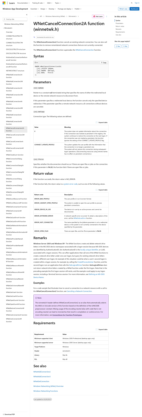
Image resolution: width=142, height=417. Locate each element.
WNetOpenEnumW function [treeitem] (15, 304)
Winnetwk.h (72, 16)
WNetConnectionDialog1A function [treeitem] (14, 166)
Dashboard (134, 9)
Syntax (118, 20)
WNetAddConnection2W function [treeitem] (14, 82)
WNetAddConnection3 (42, 376)
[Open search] (132, 3)
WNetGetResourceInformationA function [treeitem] (16, 253)
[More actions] (107, 16)
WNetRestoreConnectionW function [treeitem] (15, 309)
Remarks (118, 29)
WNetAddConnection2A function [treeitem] (14, 76)
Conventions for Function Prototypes (67, 315)
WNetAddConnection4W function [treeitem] (14, 109)
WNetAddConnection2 (42, 371)
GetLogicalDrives (75, 265)
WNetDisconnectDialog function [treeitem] (14, 180)
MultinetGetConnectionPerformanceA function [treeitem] (16, 58)
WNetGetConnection (41, 381)
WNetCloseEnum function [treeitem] (14, 155)
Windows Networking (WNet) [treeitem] (14, 24)
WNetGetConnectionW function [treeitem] (14, 212)
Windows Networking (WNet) (55, 16)
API (41, 16)
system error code (70, 184)
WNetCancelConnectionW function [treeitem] (15, 149)
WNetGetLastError (80, 218)
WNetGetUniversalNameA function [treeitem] (14, 280)
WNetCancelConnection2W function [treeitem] (15, 136)
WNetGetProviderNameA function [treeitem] (14, 240)
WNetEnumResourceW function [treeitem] (16, 203)
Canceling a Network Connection (79, 291)
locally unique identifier (89, 249)
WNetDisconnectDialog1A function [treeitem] (14, 186)
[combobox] (15, 19)
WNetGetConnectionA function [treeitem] (16, 207)
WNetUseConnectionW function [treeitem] (14, 320)
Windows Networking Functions (45, 391)
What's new (123, 9)
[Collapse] (26, 15)
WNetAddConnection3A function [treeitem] (14, 89)
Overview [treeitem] (9, 32)
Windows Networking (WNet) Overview (48, 386)
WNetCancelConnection (85, 50)
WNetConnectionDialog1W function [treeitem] (15, 173)
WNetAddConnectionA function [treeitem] (13, 116)
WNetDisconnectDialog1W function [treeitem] (15, 193)
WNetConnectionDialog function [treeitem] (14, 160)
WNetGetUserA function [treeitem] (14, 292)
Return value (120, 26)
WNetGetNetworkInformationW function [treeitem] (16, 233)
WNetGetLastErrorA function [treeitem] (15, 217)
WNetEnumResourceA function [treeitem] (16, 199)
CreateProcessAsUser (85, 262)
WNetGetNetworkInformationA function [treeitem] (16, 226)
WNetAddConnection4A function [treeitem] (14, 102)
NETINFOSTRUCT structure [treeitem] (15, 71)
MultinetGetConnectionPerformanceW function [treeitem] (16, 65)
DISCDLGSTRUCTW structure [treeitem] (16, 53)
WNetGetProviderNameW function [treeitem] (14, 246)
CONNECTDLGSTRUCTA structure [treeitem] (14, 37)
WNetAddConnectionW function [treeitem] (14, 122)
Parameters (119, 23)
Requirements (120, 32)
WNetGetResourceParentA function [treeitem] (15, 266)
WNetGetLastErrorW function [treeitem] (16, 221)
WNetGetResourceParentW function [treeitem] (15, 273)
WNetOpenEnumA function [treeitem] (15, 300)
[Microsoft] (4, 3)
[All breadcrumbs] (35, 16)
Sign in (137, 3)
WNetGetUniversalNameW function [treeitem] (15, 286)
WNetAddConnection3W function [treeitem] (14, 96)
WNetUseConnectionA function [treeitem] (16, 315)
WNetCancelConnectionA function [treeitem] (14, 142)
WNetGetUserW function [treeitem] (14, 296)
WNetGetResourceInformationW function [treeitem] (16, 260)
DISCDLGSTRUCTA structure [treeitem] (15, 49)
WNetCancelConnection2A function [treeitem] (15, 129)
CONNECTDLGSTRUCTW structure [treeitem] (14, 44)
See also (118, 35)
